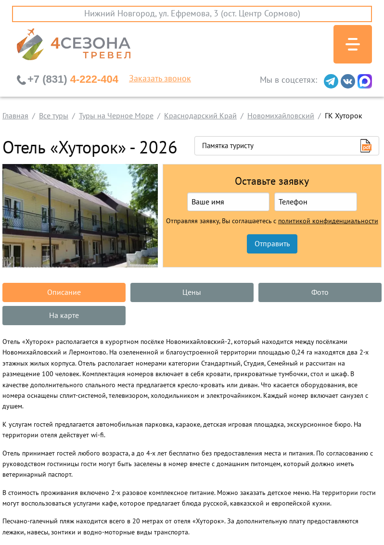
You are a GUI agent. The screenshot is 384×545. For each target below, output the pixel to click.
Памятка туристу (228, 145)
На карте (64, 315)
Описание (64, 292)
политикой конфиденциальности (328, 221)
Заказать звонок (160, 79)
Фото (320, 292)
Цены (191, 292)
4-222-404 (72, 79)
